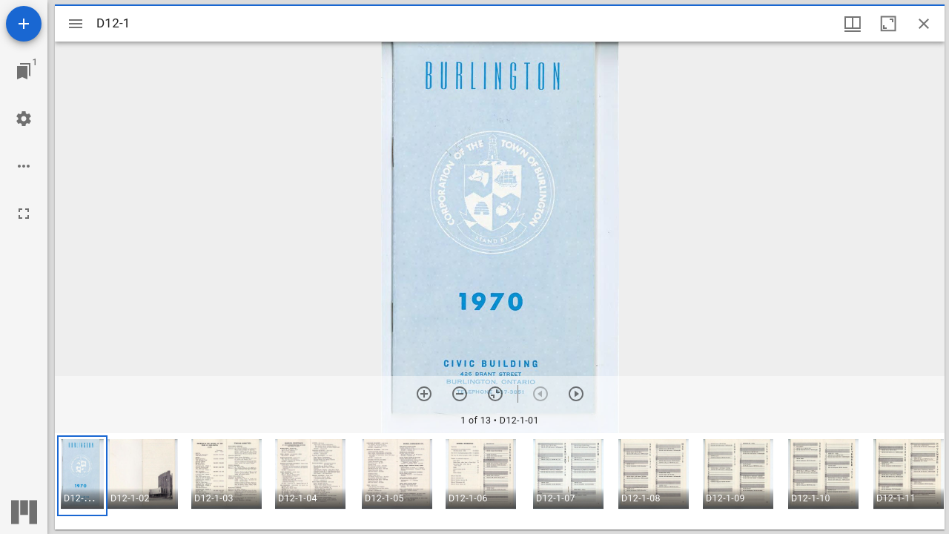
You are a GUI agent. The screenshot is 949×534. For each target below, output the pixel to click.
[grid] (500, 481)
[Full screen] (24, 213)
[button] (82, 475)
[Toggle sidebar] (75, 24)
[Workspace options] (24, 166)
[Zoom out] (459, 394)
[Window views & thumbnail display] (852, 24)
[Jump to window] (24, 71)
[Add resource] (24, 24)
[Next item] (576, 394)
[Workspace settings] (24, 118)
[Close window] (924, 24)
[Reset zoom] (495, 394)
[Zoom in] (424, 394)
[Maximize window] (888, 24)
